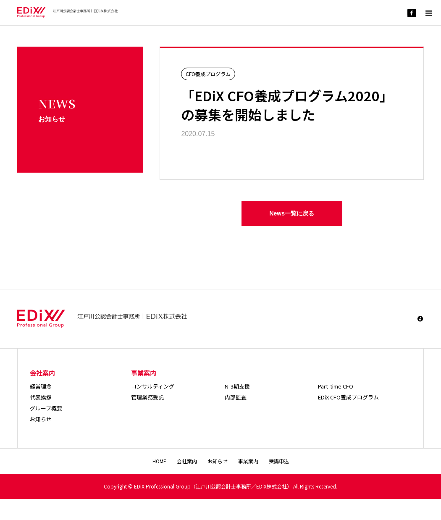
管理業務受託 (147, 397)
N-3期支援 (237, 386)
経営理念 (41, 386)
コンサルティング (152, 386)
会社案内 (187, 461)
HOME (159, 461)
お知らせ (41, 419)
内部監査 (236, 397)
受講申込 (279, 461)
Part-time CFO (335, 386)
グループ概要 (46, 408)
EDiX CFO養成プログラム (348, 397)
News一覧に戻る (291, 213)
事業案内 (248, 461)
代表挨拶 (41, 397)
